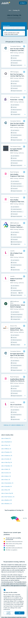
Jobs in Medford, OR (6, 500)
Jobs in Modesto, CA (6, 503)
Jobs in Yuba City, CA (6, 462)
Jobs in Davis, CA (5, 479)
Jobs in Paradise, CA (6, 452)
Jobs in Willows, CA (6, 448)
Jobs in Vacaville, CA (6, 486)
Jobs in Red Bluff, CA (6, 441)
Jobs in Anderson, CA (6, 455)
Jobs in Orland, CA (6, 438)
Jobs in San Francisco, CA (7, 496)
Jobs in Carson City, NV (7, 493)
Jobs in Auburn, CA (6, 476)
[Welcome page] (5, 3)
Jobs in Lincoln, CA (6, 472)
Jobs (10, 10)
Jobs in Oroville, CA (6, 459)
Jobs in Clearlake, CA (6, 465)
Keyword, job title (6, 25)
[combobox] (14, 27)
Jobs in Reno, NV (5, 489)
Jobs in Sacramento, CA (7, 483)
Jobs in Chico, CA (5, 445)
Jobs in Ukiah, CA (5, 469)
